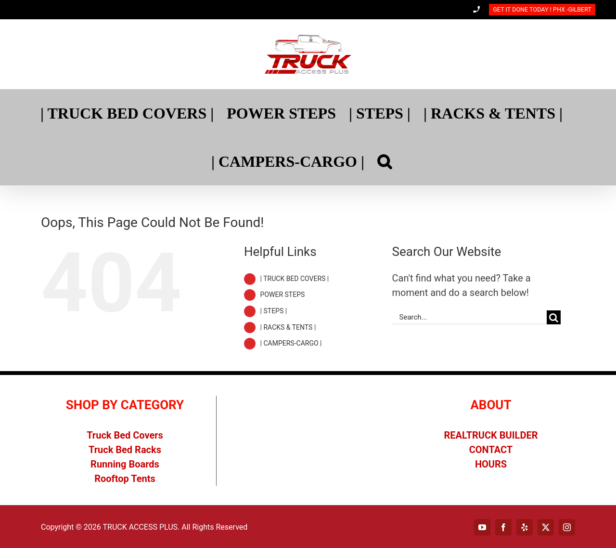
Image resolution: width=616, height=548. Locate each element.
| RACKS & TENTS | (288, 327)
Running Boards (124, 464)
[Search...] (469, 317)
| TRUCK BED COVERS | (294, 278)
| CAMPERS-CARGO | (291, 343)
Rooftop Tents (124, 478)
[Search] (384, 161)
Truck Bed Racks (125, 449)
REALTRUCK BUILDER (491, 435)
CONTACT (491, 449)
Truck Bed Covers (125, 435)
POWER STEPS (282, 294)
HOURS (491, 464)
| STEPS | (273, 311)
